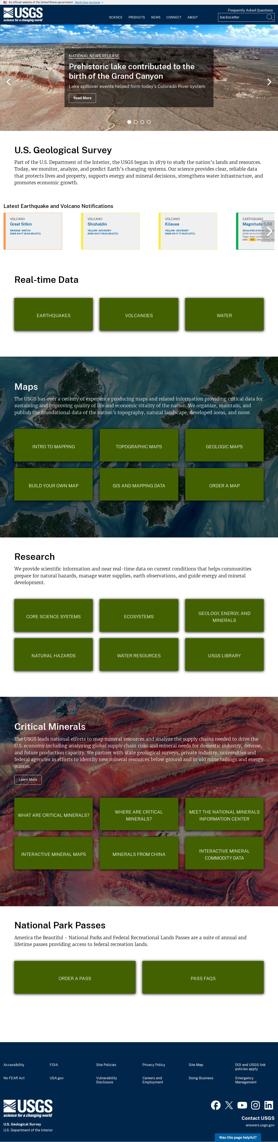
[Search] (270, 17)
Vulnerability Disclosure (106, 1080)
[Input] (246, 17)
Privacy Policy (153, 1065)
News (155, 17)
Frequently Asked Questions (250, 10)
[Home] (23, 21)
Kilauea (172, 224)
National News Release (94, 56)
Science (115, 17)
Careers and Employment (152, 1080)
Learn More (28, 780)
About (192, 17)
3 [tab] (142, 122)
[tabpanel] (139, 78)
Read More (82, 98)
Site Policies (106, 1065)
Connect (173, 17)
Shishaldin (97, 224)
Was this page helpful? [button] (238, 1137)
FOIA (54, 1065)
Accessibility (13, 1065)
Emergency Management (245, 1080)
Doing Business (201, 1078)
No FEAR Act (14, 1078)
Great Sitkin (21, 224)
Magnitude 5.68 (257, 224)
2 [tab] (136, 122)
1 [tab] (129, 122)
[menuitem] (116, 14)
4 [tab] (149, 122)
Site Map (196, 1065)
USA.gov (57, 1078)
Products (137, 17)
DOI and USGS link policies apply (250, 1067)
